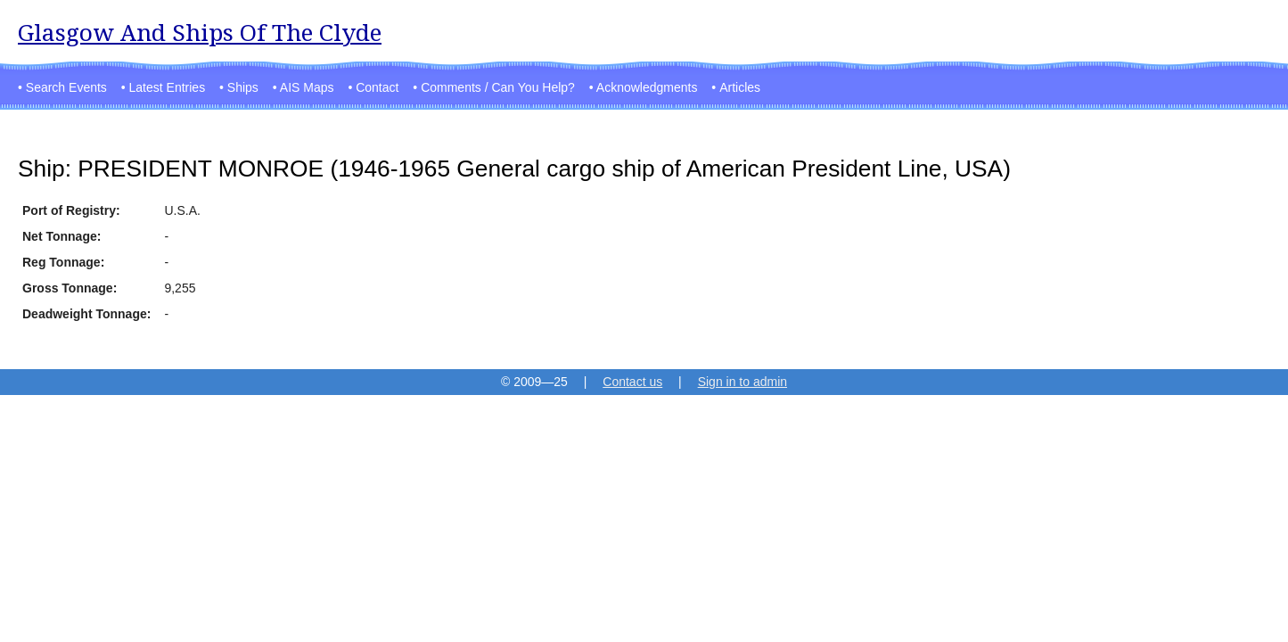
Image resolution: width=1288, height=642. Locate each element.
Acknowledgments (647, 87)
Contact (377, 87)
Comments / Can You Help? (498, 87)
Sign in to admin (742, 381)
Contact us (632, 381)
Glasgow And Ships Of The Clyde (199, 32)
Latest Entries (167, 87)
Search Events (66, 87)
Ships (242, 87)
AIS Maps (307, 87)
